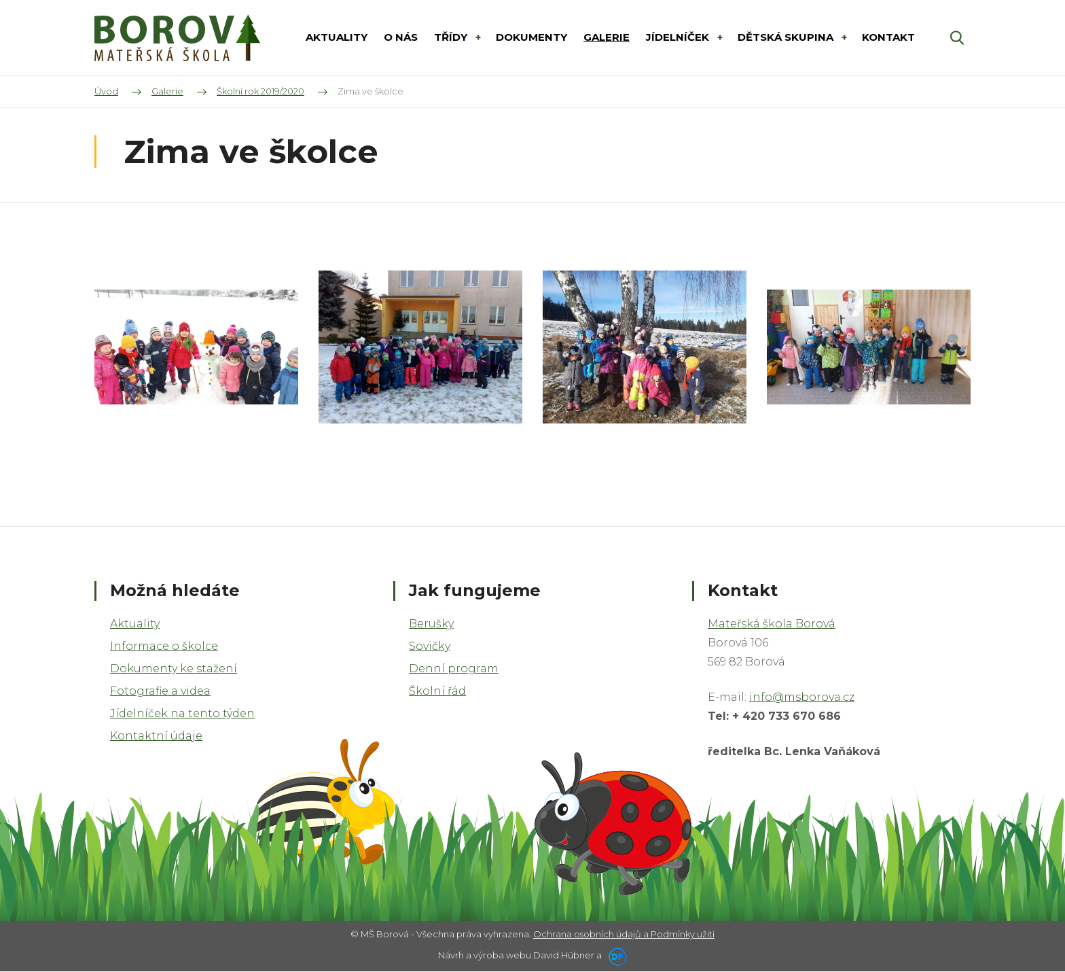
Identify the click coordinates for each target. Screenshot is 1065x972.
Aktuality (135, 623)
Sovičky (429, 646)
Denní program (454, 668)
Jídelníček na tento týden (182, 713)
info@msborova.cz (801, 697)
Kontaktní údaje (156, 735)
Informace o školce (164, 646)
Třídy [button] (452, 37)
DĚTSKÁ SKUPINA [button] (787, 37)
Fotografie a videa (160, 690)
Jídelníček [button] (679, 37)
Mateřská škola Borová (771, 623)
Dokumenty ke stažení (173, 668)
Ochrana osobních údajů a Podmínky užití (624, 933)
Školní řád (437, 690)
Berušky (431, 623)
